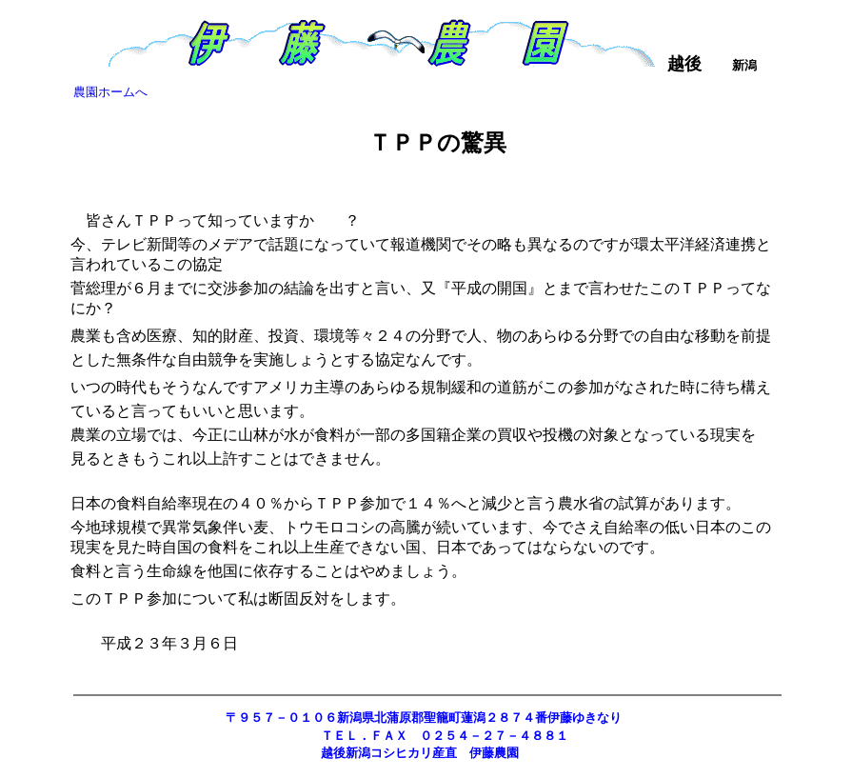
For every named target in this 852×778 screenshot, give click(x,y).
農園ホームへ (110, 92)
